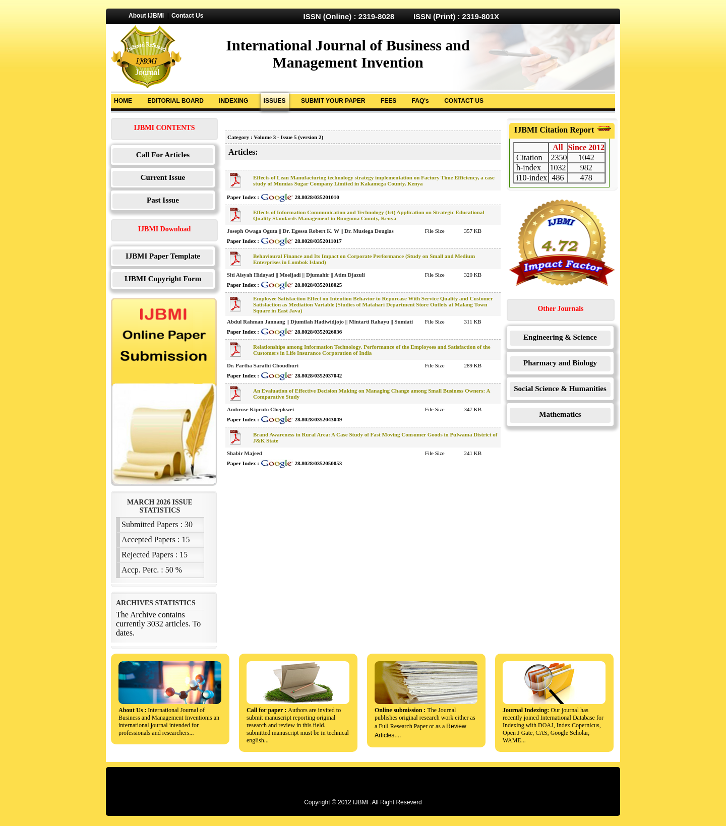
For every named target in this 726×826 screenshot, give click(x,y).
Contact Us (187, 15)
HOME (123, 100)
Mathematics (560, 414)
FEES (388, 100)
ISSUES (275, 100)
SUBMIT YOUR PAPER (333, 100)
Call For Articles (163, 155)
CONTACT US (463, 100)
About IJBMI (146, 15)
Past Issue (163, 200)
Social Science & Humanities (560, 389)
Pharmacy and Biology (560, 363)
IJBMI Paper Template (163, 256)
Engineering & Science (560, 337)
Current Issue (163, 177)
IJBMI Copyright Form (163, 279)
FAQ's (420, 100)
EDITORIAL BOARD (175, 100)
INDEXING (233, 100)
